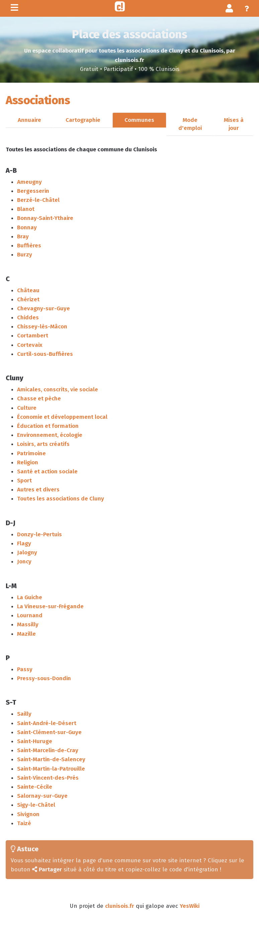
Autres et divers (38, 489)
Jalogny (27, 552)
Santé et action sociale (47, 471)
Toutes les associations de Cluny (60, 498)
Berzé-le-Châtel (38, 200)
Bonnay (27, 227)
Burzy (24, 254)
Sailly (24, 713)
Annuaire (29, 120)
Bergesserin (33, 190)
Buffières (29, 245)
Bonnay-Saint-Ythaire (45, 218)
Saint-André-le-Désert (46, 723)
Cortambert (32, 335)
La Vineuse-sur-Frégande (50, 606)
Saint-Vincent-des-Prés (48, 777)
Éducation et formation (48, 425)
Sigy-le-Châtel (36, 804)
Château (28, 290)
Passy (24, 669)
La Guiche (29, 597)
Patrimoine (31, 453)
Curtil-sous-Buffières (45, 354)
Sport (24, 480)
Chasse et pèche (39, 398)
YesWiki (189, 906)
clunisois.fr (119, 906)
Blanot (25, 209)
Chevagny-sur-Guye (43, 308)
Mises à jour (234, 124)
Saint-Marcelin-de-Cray (47, 750)
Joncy (24, 561)
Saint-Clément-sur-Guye (49, 732)
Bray (23, 236)
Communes (139, 120)
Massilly (27, 624)
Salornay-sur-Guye (42, 795)
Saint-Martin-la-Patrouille (51, 768)
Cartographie (83, 120)
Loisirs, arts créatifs (43, 444)
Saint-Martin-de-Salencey (51, 759)
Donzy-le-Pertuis (39, 534)
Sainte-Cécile (34, 786)
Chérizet (28, 299)
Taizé (24, 823)
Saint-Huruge (34, 741)
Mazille (26, 633)
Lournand (29, 615)
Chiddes (28, 317)
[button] (229, 8)
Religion (27, 462)
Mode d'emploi (190, 124)
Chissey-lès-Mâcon (42, 326)
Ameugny (29, 181)
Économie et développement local (62, 416)
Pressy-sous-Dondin (44, 678)
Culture (26, 407)
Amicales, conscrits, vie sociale (57, 389)
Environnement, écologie (49, 435)
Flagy (24, 543)
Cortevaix (29, 344)
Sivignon (28, 814)
